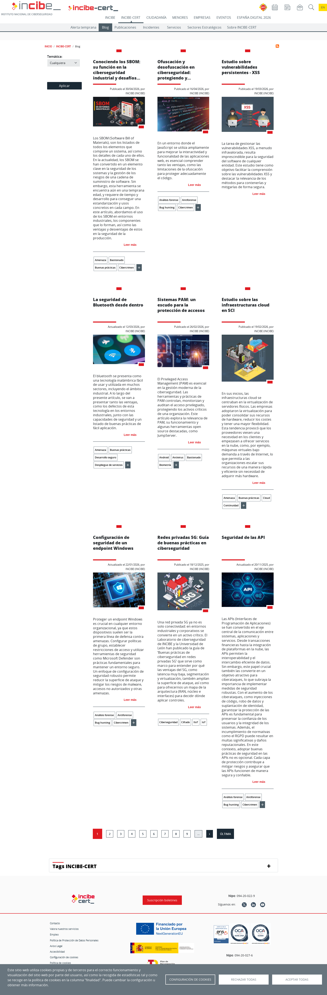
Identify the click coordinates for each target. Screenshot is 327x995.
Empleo (54, 934)
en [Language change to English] (323, 7)
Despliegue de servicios (109, 465)
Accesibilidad (57, 951)
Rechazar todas (243, 979)
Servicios (174, 27)
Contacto (55, 923)
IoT (204, 722)
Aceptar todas (296, 979)
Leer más (130, 244)
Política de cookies (60, 963)
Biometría (165, 465)
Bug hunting (167, 207)
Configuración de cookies (64, 957)
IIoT (196, 722)
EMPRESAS (202, 17)
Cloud (266, 498)
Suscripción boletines (162, 900)
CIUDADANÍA (156, 17)
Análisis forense (168, 200)
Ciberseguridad (168, 722)
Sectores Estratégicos (204, 27)
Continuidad (231, 505)
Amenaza (100, 260)
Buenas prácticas (105, 267)
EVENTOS (223, 17)
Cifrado (185, 722)
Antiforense (189, 200)
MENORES (180, 17)
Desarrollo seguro (105, 457)
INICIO (48, 46)
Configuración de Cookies (190, 979)
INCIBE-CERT (130, 17)
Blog (105, 27)
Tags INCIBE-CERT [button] (75, 866)
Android (164, 457)
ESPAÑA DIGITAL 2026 (254, 17)
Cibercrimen (126, 267)
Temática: (54, 56)
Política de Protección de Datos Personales (74, 940)
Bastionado (116, 260)
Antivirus (177, 457)
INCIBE (110, 17)
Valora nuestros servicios (64, 929)
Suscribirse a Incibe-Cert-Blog (277, 46)
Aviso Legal (56, 946)
